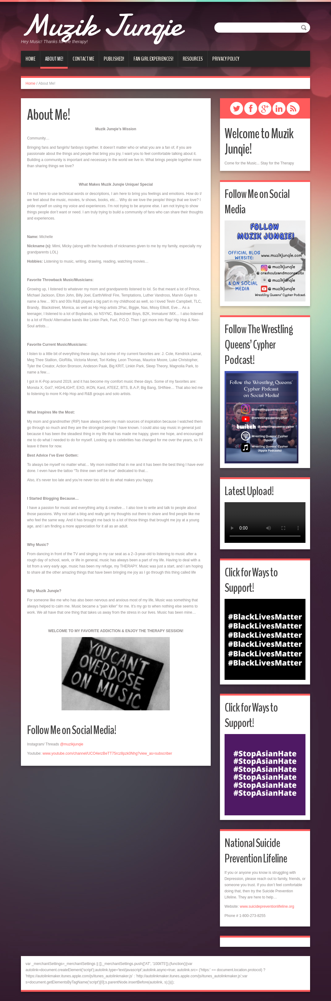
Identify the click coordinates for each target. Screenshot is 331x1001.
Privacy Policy (225, 59)
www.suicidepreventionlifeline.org (267, 906)
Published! (114, 59)
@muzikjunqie (71, 744)
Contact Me (83, 59)
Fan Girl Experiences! (153, 59)
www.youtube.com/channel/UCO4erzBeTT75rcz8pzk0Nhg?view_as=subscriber (107, 753)
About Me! (54, 59)
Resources (193, 59)
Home (30, 59)
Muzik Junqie (108, 25)
